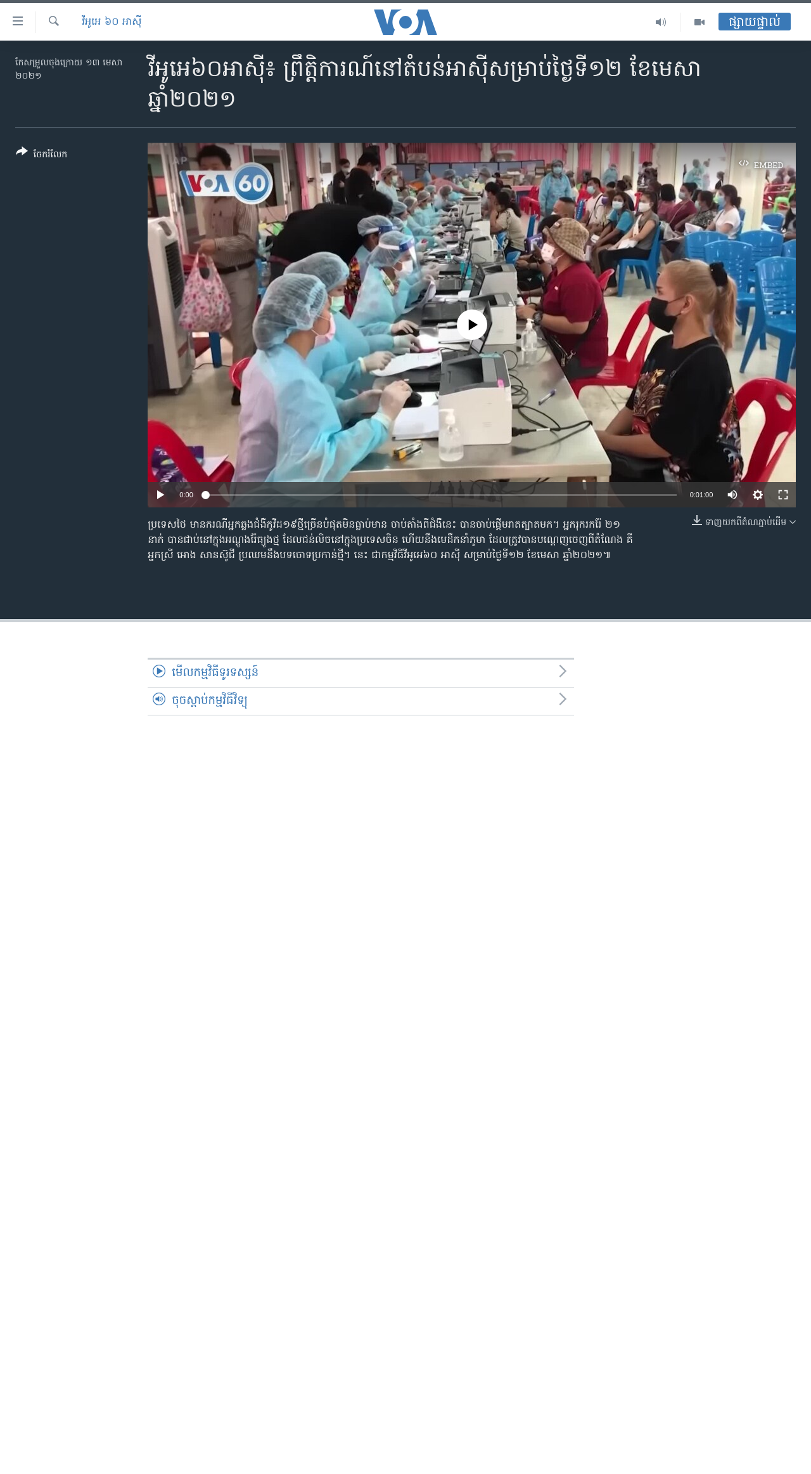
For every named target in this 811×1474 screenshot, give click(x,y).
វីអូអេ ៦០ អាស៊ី (112, 22)
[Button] (41, 156)
